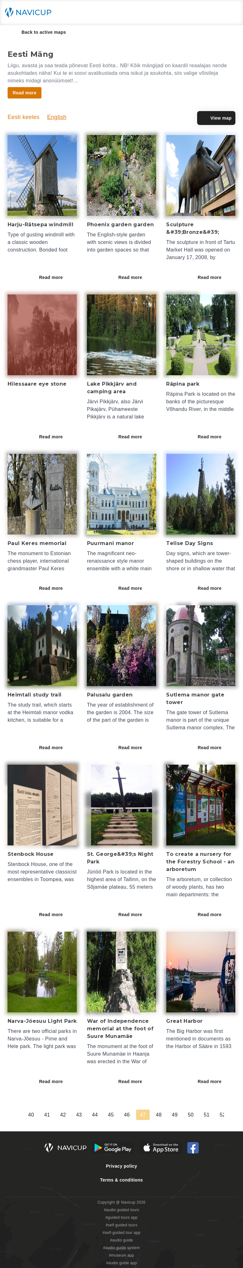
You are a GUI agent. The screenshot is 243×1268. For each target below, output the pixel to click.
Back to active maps (39, 32)
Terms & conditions (121, 1179)
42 (196, 1114)
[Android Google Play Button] (112, 1147)
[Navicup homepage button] (30, 13)
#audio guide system (121, 1248)
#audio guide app (121, 1263)
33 (52, 1114)
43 (212, 1114)
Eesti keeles (24, 117)
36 (100, 1114)
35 (84, 1114)
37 (116, 1114)
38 (132, 1114)
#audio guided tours (121, 1210)
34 (68, 1114)
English (56, 117)
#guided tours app (121, 1217)
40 (164, 1114)
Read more (55, 277)
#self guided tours (122, 1225)
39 (148, 1114)
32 (36, 1114)
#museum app (121, 1255)
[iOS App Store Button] (161, 1147)
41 (180, 1114)
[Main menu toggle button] (231, 12)
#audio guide (121, 1240)
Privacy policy (121, 1166)
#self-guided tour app (121, 1232)
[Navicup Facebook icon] (193, 1147)
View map (216, 118)
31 (20, 1114)
